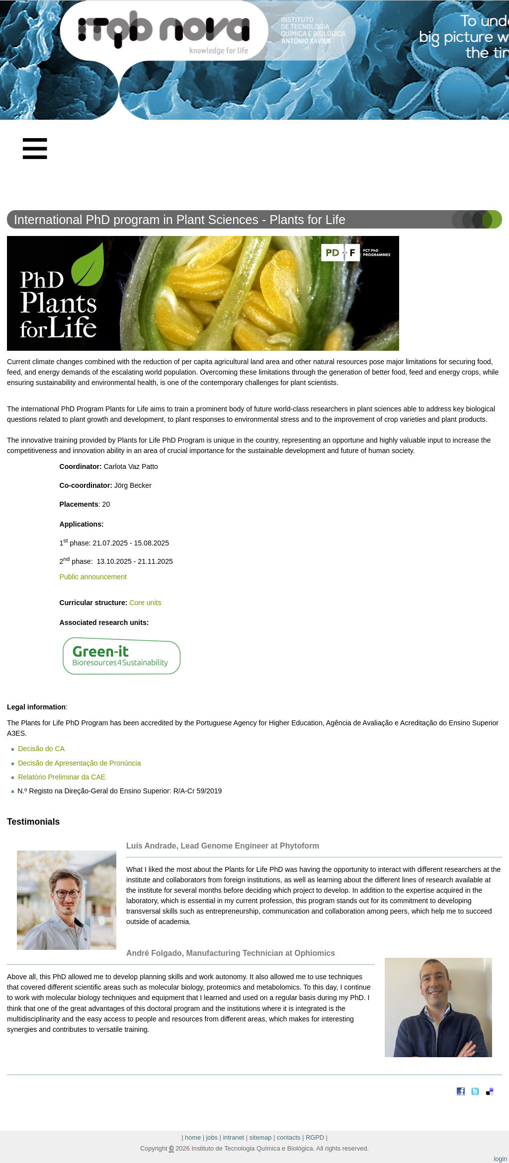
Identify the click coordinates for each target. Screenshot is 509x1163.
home (193, 1137)
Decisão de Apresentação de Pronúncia (79, 763)
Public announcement (93, 577)
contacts (289, 1137)
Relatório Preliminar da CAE (61, 777)
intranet (233, 1137)
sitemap (261, 1137)
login (500, 1159)
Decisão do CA (41, 749)
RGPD (315, 1137)
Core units (146, 603)
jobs (212, 1137)
